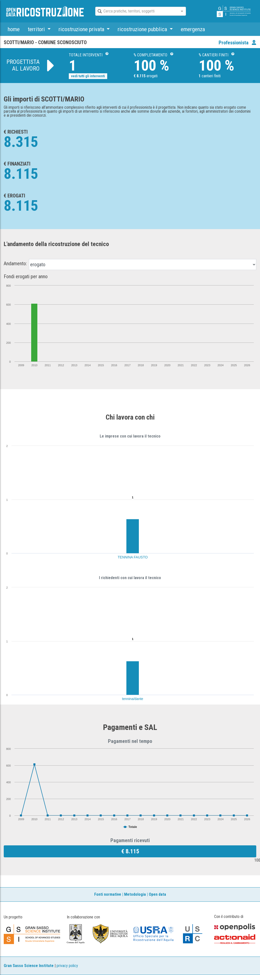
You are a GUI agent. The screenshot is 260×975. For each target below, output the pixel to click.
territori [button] (37, 29)
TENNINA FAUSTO (133, 557)
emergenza (193, 29)
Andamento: (15, 263)
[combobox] (136, 11)
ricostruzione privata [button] (82, 29)
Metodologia (135, 894)
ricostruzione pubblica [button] (143, 29)
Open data (157, 894)
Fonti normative (107, 894)
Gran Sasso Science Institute (29, 965)
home (14, 29)
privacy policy (67, 965)
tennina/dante (132, 699)
